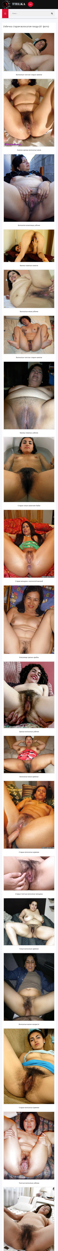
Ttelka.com (19, 4)
